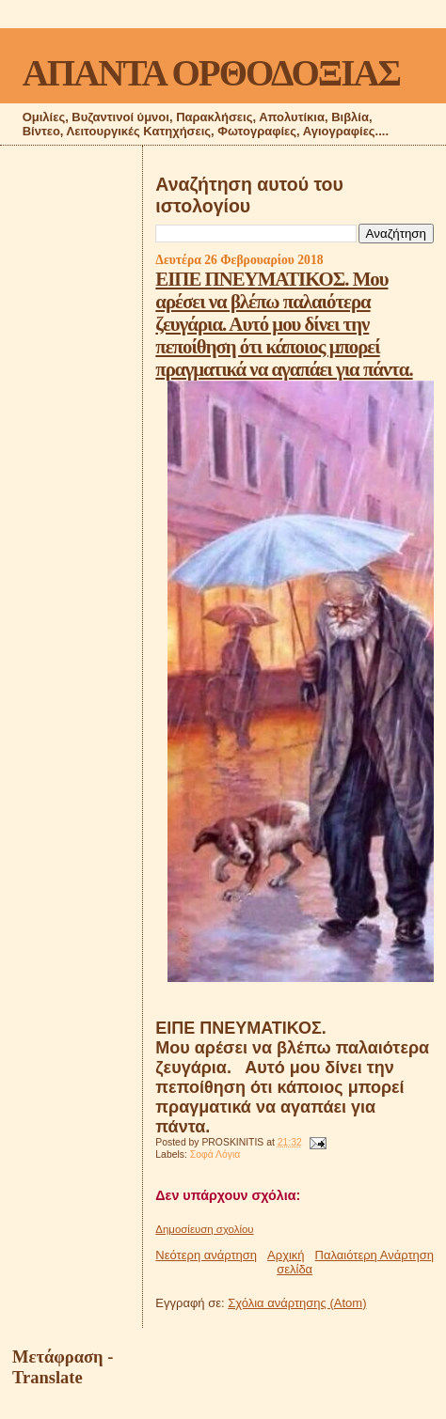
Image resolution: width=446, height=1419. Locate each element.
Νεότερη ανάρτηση (206, 1255)
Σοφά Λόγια (215, 1154)
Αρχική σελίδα (289, 1262)
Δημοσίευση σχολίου (204, 1229)
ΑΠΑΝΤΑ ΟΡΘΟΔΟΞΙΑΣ (211, 73)
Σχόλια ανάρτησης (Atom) (297, 1303)
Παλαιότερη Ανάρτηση (374, 1255)
